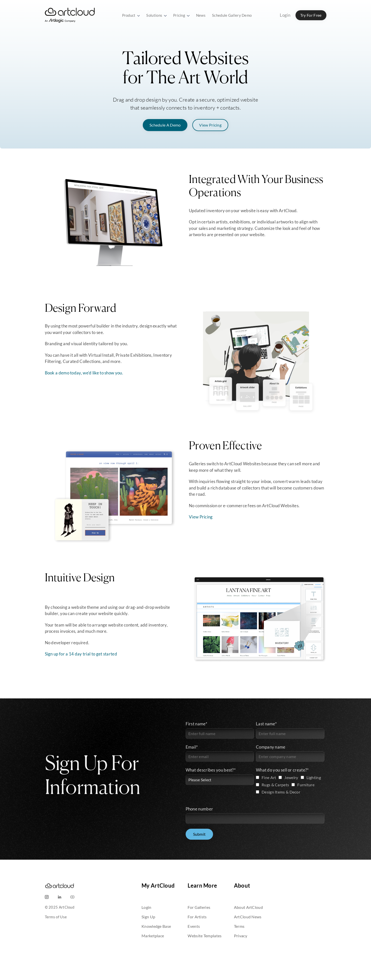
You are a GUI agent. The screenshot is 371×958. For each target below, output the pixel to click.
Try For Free (311, 15)
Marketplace (153, 935)
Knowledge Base (156, 926)
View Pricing (210, 125)
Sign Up (148, 916)
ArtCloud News (248, 916)
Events (194, 926)
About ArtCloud (248, 907)
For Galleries (199, 907)
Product (131, 15)
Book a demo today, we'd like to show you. (84, 372)
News (201, 15)
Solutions (156, 15)
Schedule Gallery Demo (232, 15)
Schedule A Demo (165, 125)
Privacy (240, 935)
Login (285, 15)
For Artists (197, 916)
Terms (239, 926)
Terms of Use (56, 917)
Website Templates (205, 935)
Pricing (181, 15)
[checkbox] (290, 785)
